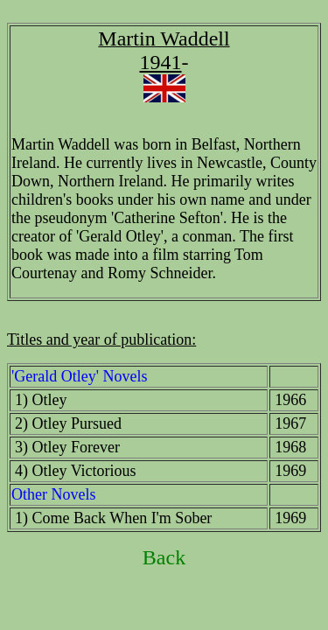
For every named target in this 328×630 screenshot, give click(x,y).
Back (164, 557)
